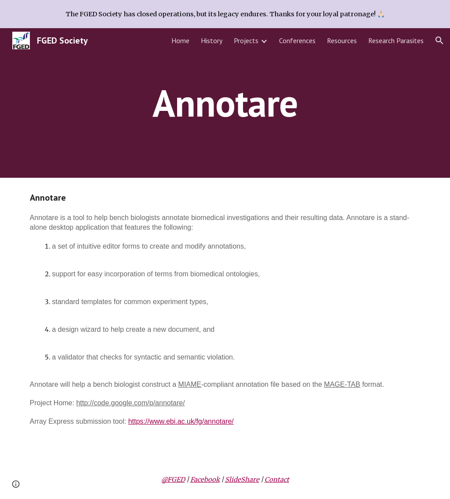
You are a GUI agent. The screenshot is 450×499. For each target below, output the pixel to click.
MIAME (189, 384)
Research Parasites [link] (396, 40)
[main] (225, 103)
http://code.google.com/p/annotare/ (130, 403)
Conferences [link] (297, 40)
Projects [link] (246, 40)
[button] (439, 40)
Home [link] (180, 40)
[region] (225, 14)
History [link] (211, 40)
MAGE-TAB (342, 384)
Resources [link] (342, 40)
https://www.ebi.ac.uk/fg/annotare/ (181, 421)
